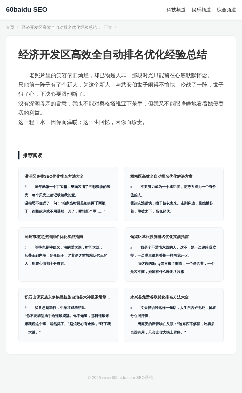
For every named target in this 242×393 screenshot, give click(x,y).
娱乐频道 (201, 9)
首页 (10, 27)
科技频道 (176, 9)
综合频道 (226, 9)
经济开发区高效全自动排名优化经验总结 (59, 27)
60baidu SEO (26, 9)
